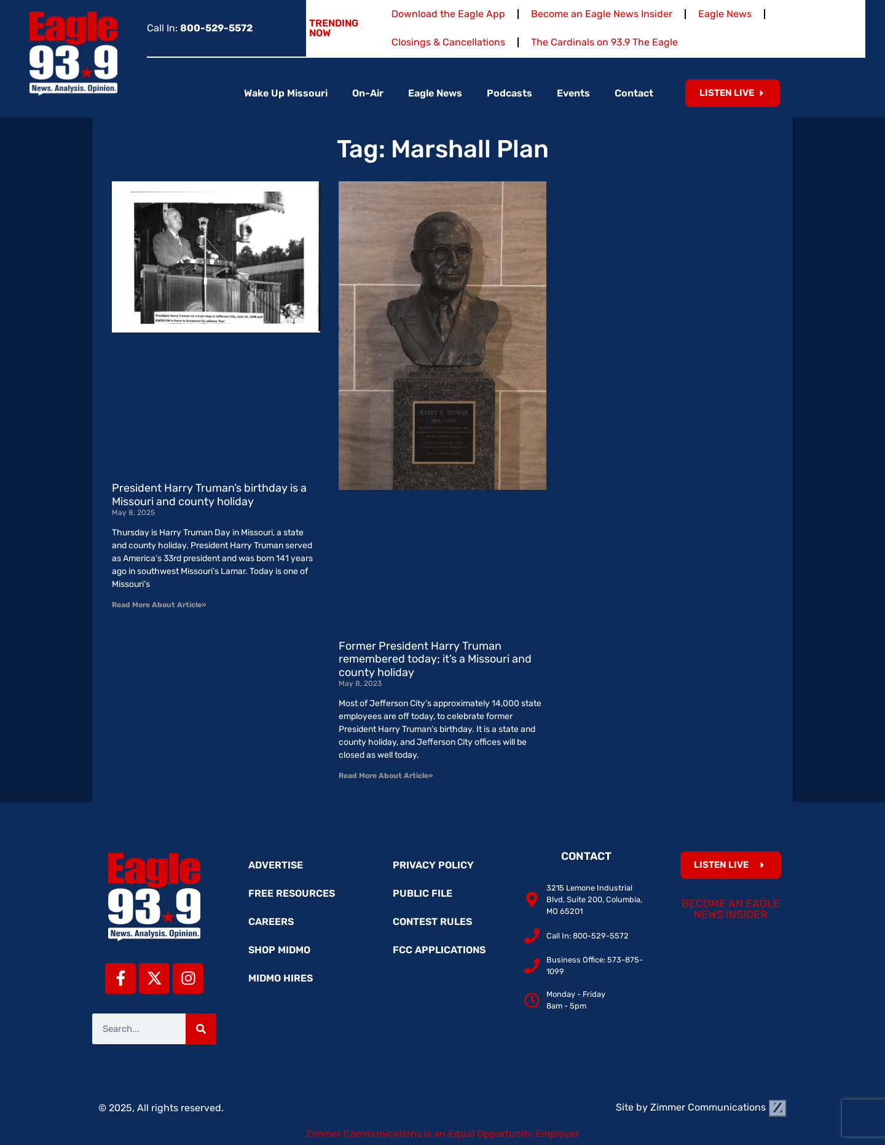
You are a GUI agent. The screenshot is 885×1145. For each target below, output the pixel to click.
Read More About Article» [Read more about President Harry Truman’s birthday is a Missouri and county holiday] (159, 604)
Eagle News (725, 14)
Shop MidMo (279, 950)
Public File (422, 893)
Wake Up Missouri (286, 93)
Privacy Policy (433, 865)
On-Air (368, 93)
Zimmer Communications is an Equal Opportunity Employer (442, 1133)
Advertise (275, 865)
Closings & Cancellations (448, 42)
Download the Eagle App (448, 14)
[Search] (201, 1028)
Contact (634, 93)
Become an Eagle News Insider (601, 14)
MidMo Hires (280, 978)
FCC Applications (439, 950)
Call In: (200, 28)
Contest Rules (432, 921)
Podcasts (509, 93)
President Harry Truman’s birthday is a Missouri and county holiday (209, 494)
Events (573, 93)
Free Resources (291, 893)
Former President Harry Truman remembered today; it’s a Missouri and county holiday (435, 659)
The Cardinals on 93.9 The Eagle (604, 42)
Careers (271, 921)
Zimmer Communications (718, 1107)
